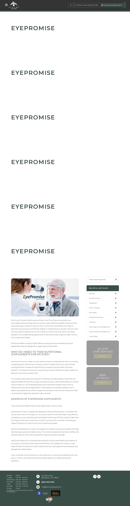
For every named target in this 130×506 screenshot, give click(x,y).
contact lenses (95, 298)
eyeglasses (93, 303)
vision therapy (94, 308)
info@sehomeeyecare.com (51, 487)
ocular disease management (100, 332)
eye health (93, 313)
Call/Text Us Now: (86, 5)
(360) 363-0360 (47, 482)
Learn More (102, 357)
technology (93, 337)
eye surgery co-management (100, 328)
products (92, 323)
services (92, 293)
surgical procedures (96, 318)
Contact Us (102, 384)
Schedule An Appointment (112, 5)
